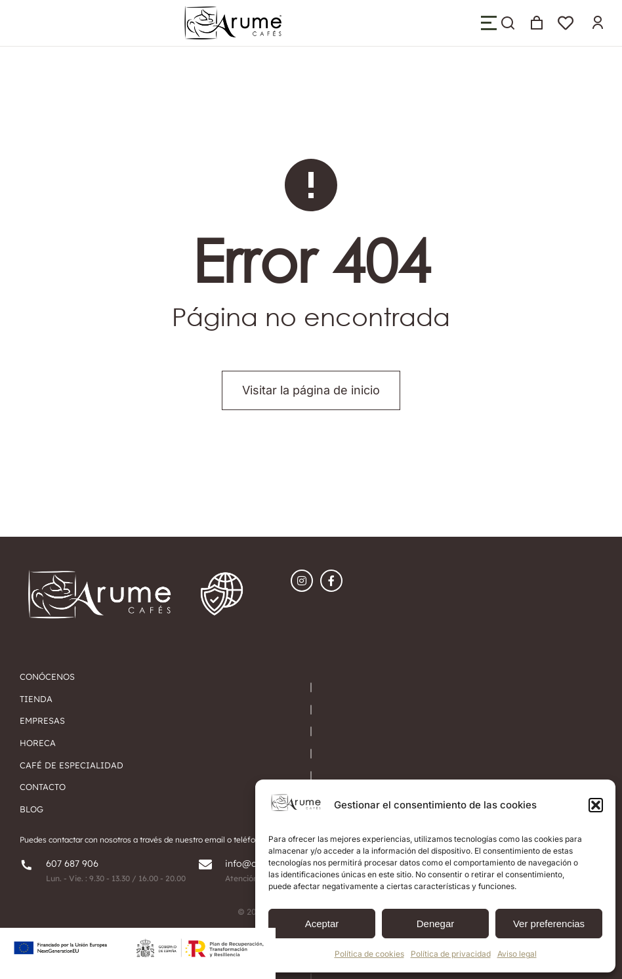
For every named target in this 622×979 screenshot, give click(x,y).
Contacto (43, 786)
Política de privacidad (451, 954)
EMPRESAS (42, 720)
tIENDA (36, 699)
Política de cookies (369, 954)
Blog (31, 809)
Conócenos (47, 676)
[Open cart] (537, 23)
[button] (595, 805)
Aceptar (322, 923)
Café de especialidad (71, 765)
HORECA (38, 743)
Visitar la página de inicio (311, 390)
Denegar (436, 923)
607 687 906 (72, 863)
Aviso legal (517, 954)
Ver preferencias (549, 923)
